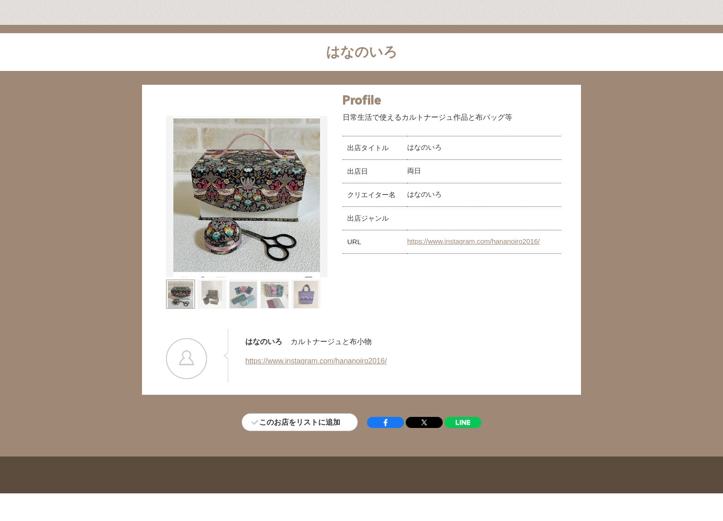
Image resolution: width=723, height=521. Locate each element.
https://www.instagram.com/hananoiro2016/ (473, 241)
